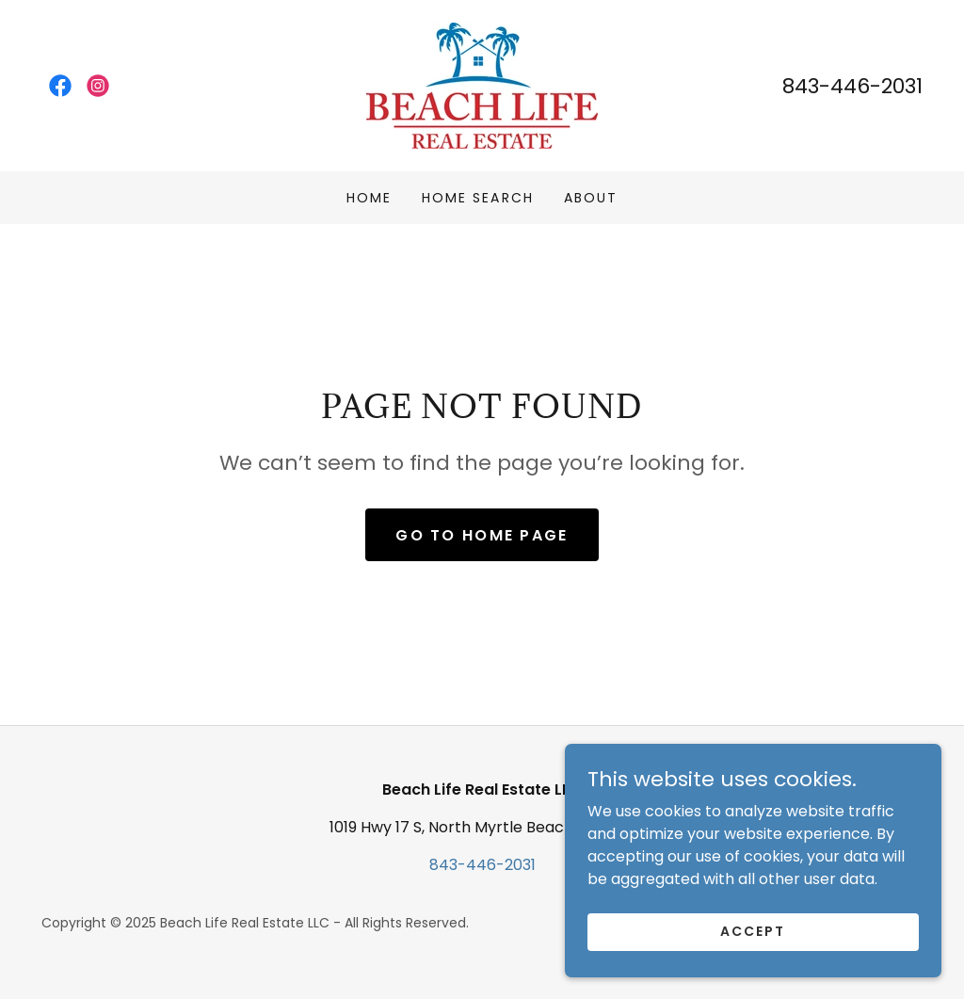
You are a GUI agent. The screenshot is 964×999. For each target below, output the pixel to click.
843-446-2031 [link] (852, 86)
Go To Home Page (481, 535)
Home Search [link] (477, 197)
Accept (752, 931)
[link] (60, 86)
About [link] (591, 197)
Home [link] (369, 197)
